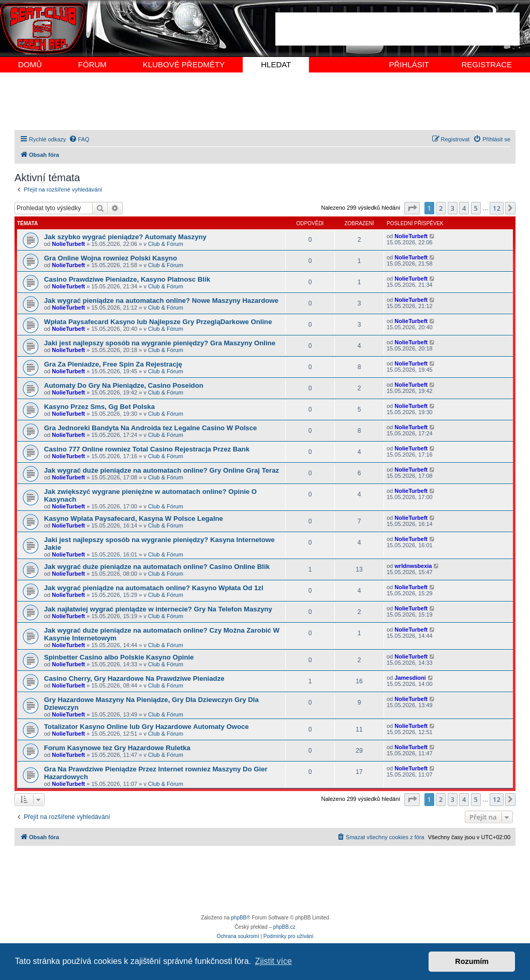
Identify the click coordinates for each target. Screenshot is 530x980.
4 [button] (464, 208)
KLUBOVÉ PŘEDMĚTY (184, 64)
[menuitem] (79, 139)
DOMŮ (30, 64)
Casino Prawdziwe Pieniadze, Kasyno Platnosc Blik (127, 279)
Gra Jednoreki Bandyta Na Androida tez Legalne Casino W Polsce (150, 428)
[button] (412, 208)
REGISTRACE (486, 64)
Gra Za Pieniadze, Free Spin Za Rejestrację (113, 364)
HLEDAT (276, 64)
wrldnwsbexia (413, 566)
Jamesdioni (410, 678)
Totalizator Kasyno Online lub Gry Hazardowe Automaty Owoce (146, 726)
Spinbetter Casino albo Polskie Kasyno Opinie (119, 657)
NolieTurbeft (68, 244)
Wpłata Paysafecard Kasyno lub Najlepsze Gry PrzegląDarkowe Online (158, 322)
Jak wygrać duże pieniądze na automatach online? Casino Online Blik (157, 567)
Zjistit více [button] (273, 961)
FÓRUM (92, 64)
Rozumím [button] (472, 961)
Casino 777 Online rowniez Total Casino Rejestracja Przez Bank (146, 449)
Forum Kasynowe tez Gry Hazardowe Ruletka (117, 748)
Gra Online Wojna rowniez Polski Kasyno (110, 258)
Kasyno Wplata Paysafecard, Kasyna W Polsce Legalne (133, 518)
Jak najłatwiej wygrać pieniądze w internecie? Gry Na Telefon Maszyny (158, 609)
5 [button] (476, 208)
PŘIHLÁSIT (409, 64)
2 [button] (441, 208)
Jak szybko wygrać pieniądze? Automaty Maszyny (125, 237)
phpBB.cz (284, 927)
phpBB (238, 917)
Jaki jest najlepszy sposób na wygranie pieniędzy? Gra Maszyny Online (159, 343)
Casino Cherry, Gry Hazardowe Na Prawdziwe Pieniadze (134, 678)
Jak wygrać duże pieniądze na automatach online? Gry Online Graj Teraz (161, 470)
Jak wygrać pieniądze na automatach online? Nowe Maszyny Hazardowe (161, 300)
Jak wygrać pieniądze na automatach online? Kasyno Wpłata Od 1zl (153, 588)
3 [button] (452, 208)
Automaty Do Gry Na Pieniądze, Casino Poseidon (123, 385)
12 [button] (496, 208)
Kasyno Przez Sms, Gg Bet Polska (99, 407)
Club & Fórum (165, 244)
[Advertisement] (397, 29)
